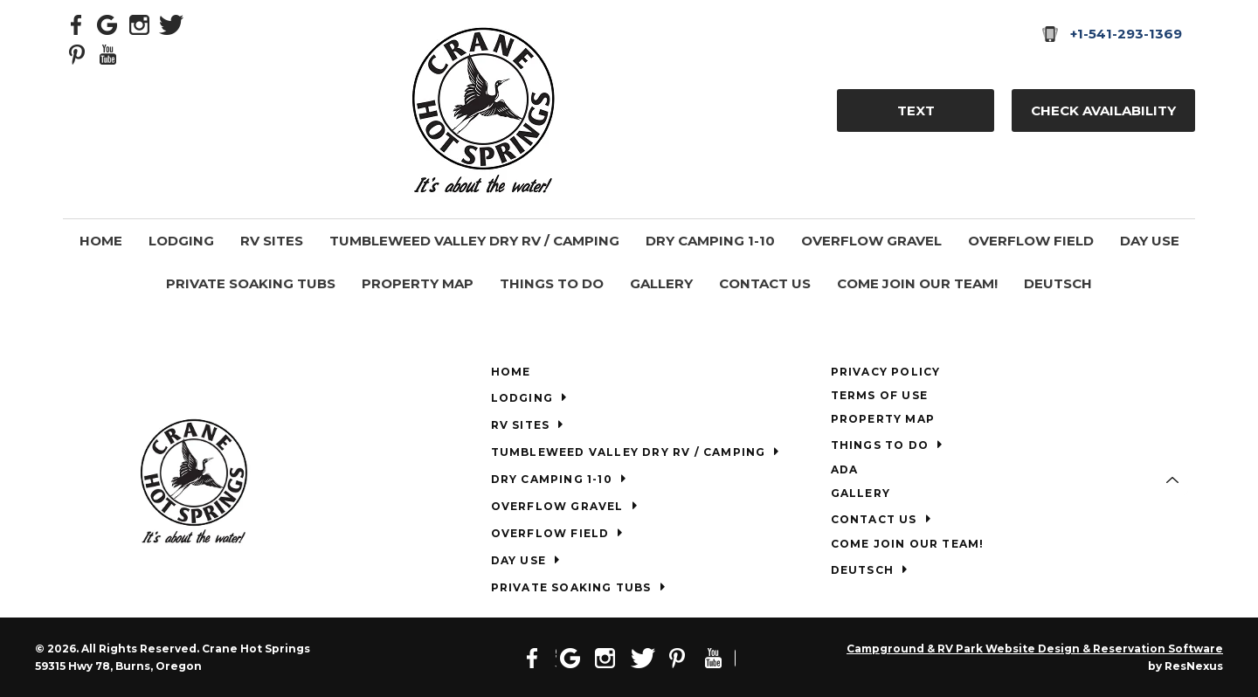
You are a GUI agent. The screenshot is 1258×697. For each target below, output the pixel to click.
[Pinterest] (77, 53)
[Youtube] (108, 53)
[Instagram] (140, 23)
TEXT (916, 110)
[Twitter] (171, 23)
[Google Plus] (108, 23)
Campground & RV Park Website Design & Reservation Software (1035, 648)
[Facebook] (77, 23)
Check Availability (1103, 110)
